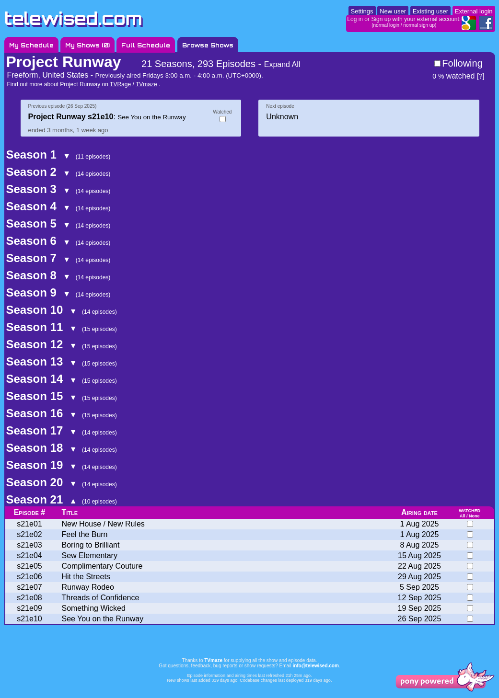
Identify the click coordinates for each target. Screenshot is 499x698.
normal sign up (419, 25)
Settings (362, 11)
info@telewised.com (315, 665)
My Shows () (87, 45)
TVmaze (146, 84)
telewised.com (73, 18)
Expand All (282, 64)
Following (462, 63)
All (462, 516)
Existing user (430, 11)
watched (453, 76)
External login (474, 11)
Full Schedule (145, 45)
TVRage (120, 84)
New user (393, 11)
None (474, 516)
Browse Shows (207, 45)
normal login (386, 25)
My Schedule (31, 45)
